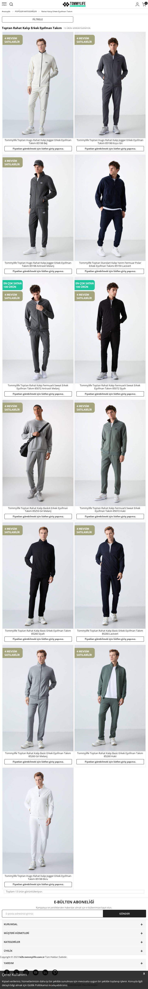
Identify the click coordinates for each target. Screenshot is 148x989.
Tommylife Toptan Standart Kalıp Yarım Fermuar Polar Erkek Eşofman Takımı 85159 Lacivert (110, 264)
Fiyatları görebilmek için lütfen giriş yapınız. (38, 148)
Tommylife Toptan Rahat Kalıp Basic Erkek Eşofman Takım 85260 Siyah (38, 632)
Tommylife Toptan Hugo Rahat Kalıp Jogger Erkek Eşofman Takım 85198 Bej (38, 142)
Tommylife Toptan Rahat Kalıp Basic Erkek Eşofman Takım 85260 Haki (110, 755)
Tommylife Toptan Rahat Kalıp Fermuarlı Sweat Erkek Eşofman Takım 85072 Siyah (110, 387)
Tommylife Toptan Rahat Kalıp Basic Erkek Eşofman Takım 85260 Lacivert (110, 632)
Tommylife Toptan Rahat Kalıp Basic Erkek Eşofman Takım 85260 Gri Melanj (38, 755)
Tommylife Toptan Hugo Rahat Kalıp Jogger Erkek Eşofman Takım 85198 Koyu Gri (110, 142)
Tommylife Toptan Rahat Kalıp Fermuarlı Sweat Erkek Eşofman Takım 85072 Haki (110, 510)
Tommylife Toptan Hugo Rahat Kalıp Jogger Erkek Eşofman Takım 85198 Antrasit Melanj (38, 264)
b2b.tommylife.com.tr (32, 957)
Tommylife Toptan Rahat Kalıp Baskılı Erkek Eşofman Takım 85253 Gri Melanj (38, 510)
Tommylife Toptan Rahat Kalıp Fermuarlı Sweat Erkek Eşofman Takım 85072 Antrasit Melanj (38, 387)
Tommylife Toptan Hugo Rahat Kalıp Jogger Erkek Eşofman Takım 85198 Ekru (38, 878)
